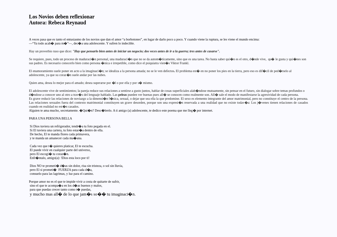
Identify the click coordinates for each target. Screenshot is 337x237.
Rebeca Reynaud (67, 22)
